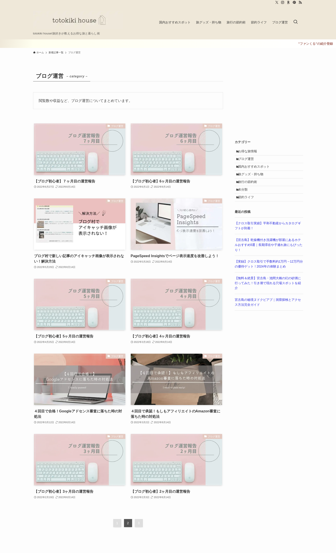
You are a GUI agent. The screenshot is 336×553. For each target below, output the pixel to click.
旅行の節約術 (249, 189)
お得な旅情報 (249, 152)
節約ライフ (248, 208)
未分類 (245, 199)
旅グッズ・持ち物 (252, 180)
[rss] (300, 2)
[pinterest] (294, 2)
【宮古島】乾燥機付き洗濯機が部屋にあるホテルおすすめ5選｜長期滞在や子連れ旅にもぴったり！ (269, 257)
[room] (288, 2)
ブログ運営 (248, 161)
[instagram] (283, 2)
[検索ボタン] (295, 22)
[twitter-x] (277, 2)
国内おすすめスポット (256, 171)
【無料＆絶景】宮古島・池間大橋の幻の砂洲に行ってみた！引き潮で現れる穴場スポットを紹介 (268, 295)
